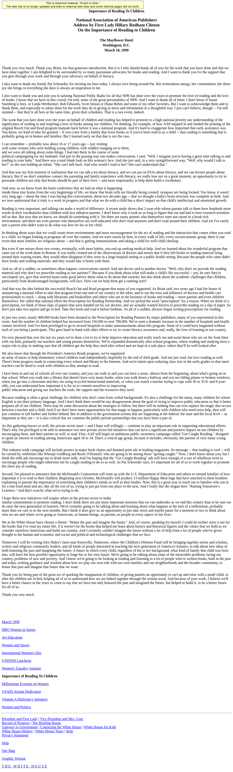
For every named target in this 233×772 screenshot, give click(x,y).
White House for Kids (100, 727)
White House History (17, 731)
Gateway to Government (20, 727)
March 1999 (11, 622)
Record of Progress (16, 723)
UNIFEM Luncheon (16, 661)
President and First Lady (20, 719)
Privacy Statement (15, 735)
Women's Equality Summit (21, 668)
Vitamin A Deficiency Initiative (25, 699)
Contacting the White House (60, 727)
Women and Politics (16, 707)
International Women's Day (22, 653)
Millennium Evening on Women (25, 684)
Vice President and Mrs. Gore (61, 719)
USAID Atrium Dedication (21, 691)
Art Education (12, 637)
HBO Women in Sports (18, 630)
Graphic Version (13, 758)
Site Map (8, 751)
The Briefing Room (46, 723)
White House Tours (49, 731)
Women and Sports (15, 645)
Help (69, 731)
